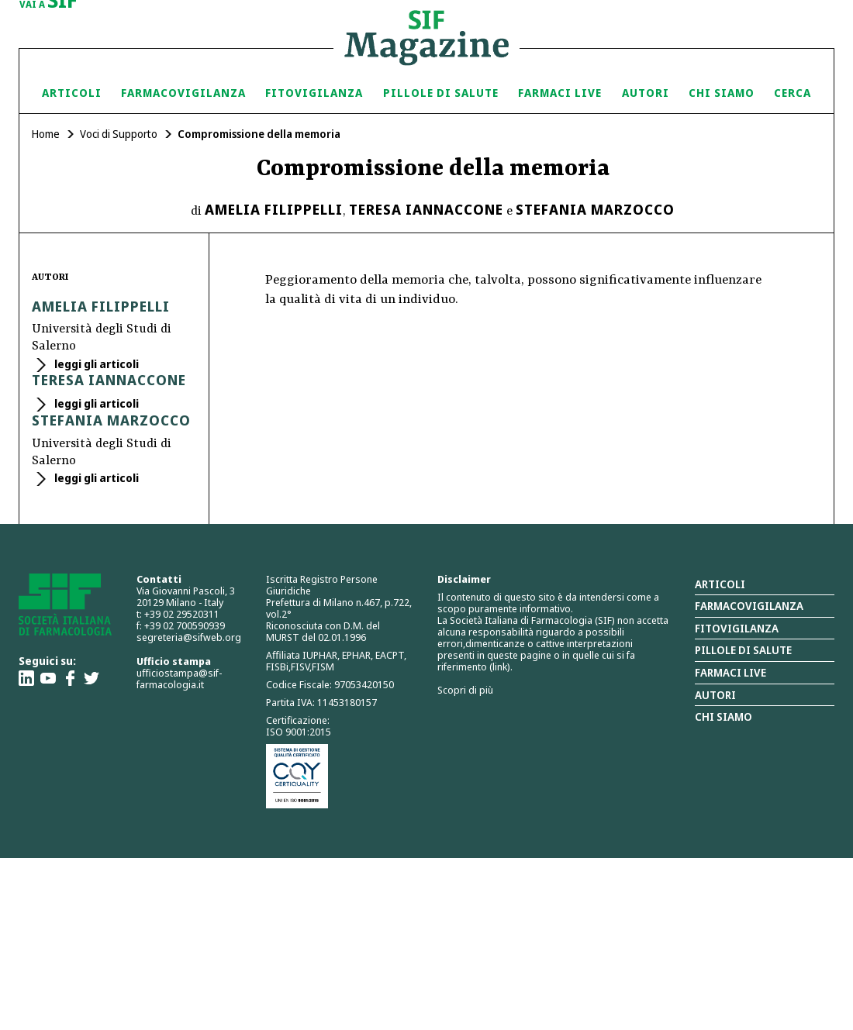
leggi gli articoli (95, 364)
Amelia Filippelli (274, 209)
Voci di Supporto (118, 133)
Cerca (792, 92)
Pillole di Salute (441, 92)
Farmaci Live (560, 92)
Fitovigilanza (314, 92)
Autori (645, 92)
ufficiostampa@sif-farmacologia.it (179, 678)
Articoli (72, 92)
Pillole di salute (743, 649)
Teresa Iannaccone (426, 209)
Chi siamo (722, 92)
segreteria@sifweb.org (188, 637)
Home (46, 133)
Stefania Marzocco (595, 209)
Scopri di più (465, 690)
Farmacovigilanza (183, 92)
